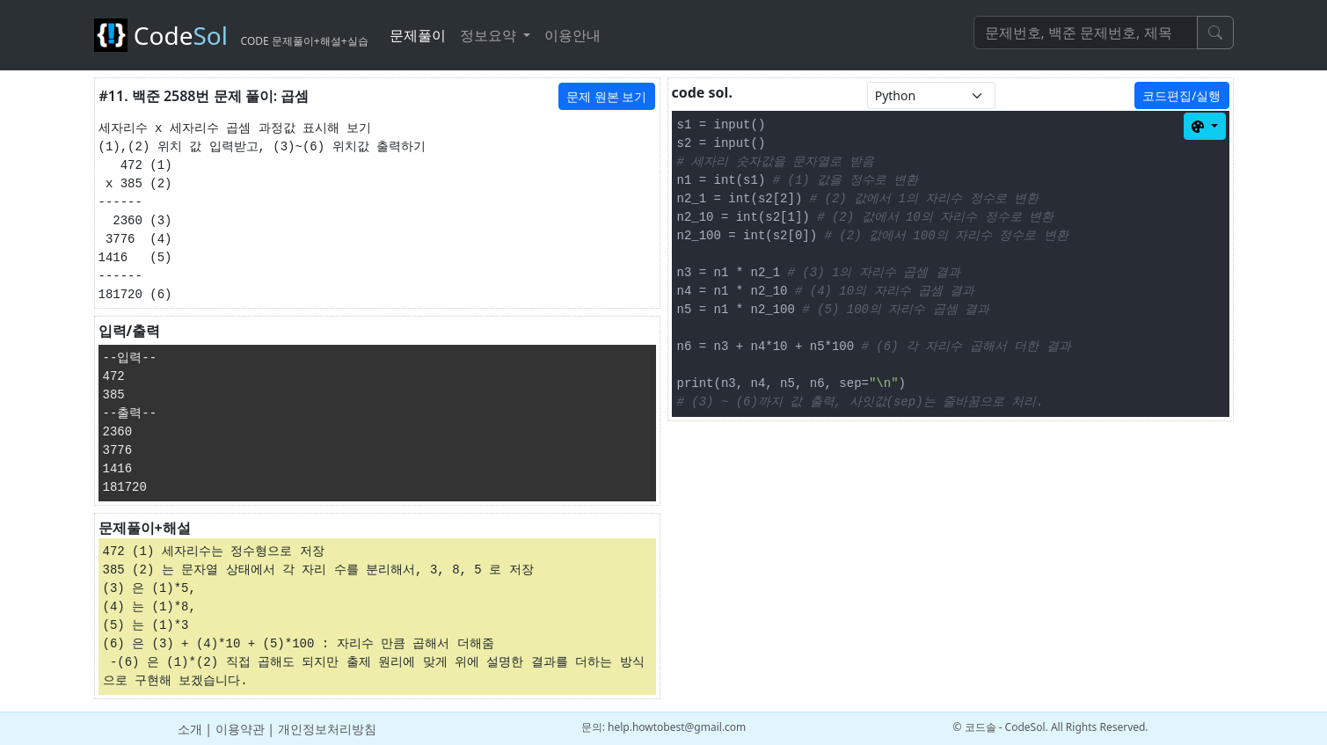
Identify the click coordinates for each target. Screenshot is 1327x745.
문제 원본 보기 (606, 96)
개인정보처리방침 (327, 728)
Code (231, 35)
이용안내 (572, 35)
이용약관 (240, 728)
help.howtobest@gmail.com (677, 726)
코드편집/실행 (1181, 95)
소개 (190, 728)
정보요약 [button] (490, 35)
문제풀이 (418, 35)
